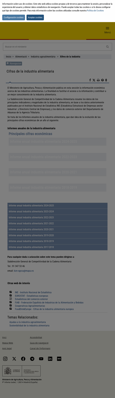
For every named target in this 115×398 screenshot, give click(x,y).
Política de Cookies (95, 10)
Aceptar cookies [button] (35, 17)
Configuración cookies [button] (14, 17)
